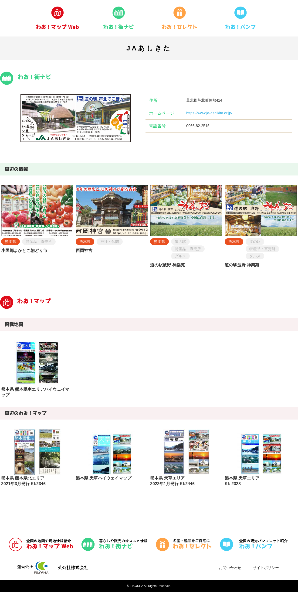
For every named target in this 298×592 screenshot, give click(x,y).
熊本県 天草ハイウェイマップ (103, 478)
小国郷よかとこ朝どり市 (24, 250)
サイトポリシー (266, 568)
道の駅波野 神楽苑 (167, 265)
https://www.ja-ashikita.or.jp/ (209, 113)
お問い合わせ (230, 568)
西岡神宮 (84, 250)
